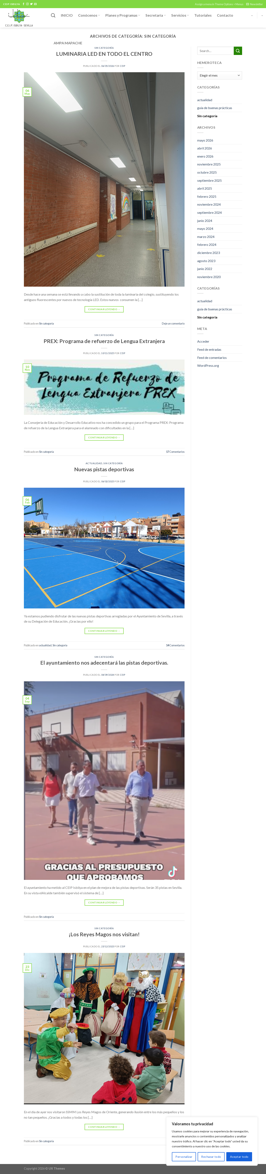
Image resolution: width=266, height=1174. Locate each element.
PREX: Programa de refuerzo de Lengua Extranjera (104, 341)
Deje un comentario (173, 323)
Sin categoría (46, 323)
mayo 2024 (205, 228)
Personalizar (183, 1156)
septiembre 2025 (209, 180)
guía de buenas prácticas (214, 108)
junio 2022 (204, 269)
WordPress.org (208, 365)
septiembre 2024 (209, 212)
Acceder (203, 341)
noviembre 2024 (209, 204)
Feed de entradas (209, 349)
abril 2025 (204, 188)
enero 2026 (205, 156)
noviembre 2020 (209, 277)
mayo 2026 (205, 140)
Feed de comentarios (212, 357)
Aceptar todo (239, 1156)
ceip (122, 66)
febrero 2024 (206, 244)
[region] (212, 1141)
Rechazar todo (211, 1156)
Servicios (180, 15)
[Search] (53, 15)
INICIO (67, 15)
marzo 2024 (205, 237)
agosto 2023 (206, 261)
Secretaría (155, 15)
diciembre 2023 (208, 253)
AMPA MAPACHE (68, 43)
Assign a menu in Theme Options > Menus (219, 4)
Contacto (225, 15)
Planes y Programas (122, 15)
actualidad (94, 463)
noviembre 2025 (209, 164)
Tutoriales (203, 15)
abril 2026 (204, 148)
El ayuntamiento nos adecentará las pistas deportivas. (104, 662)
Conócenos (89, 15)
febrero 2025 (206, 196)
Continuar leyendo (104, 309)
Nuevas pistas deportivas (104, 469)
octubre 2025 (207, 172)
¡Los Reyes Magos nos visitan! (104, 934)
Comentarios (175, 451)
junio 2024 (204, 221)
